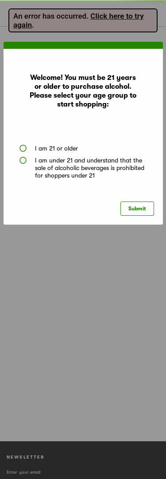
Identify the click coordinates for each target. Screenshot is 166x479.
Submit (137, 209)
